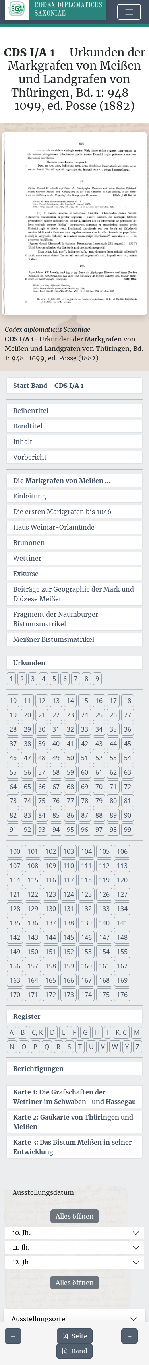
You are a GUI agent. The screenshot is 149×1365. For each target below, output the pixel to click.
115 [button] (32, 880)
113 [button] (122, 865)
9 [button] (97, 678)
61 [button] (99, 772)
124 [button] (68, 894)
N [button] (12, 1046)
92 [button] (27, 829)
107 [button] (15, 865)
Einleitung (29, 496)
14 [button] (70, 700)
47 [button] (27, 758)
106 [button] (122, 851)
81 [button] (127, 800)
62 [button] (113, 772)
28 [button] (13, 729)
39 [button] (41, 743)
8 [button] (86, 678)
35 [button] (113, 729)
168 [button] (104, 980)
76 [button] (56, 800)
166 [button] (68, 980)
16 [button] (99, 700)
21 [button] (41, 715)
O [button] (23, 1046)
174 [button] (86, 994)
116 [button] (50, 880)
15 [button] (84, 700)
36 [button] (127, 729)
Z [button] (137, 1046)
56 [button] (27, 772)
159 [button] (68, 966)
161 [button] (104, 966)
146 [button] (86, 937)
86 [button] (70, 815)
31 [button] (56, 729)
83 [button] (27, 815)
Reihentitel (30, 411)
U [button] (91, 1046)
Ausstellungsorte (38, 1319)
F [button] (74, 1032)
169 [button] (122, 980)
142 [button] (15, 937)
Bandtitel (28, 426)
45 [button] (127, 743)
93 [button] (41, 829)
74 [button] (27, 800)
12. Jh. (21, 1262)
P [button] (35, 1046)
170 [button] (15, 994)
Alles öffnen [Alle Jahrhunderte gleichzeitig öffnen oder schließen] (75, 1216)
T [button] (80, 1046)
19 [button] (13, 715)
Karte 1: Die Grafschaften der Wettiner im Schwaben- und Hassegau (74, 1097)
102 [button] (50, 851)
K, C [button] (121, 1032)
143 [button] (32, 937)
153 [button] (86, 951)
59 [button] (70, 772)
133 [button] (104, 908)
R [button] (58, 1046)
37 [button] (13, 743)
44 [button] (113, 743)
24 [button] (84, 715)
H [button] (97, 1032)
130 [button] (50, 908)
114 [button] (15, 880)
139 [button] (86, 923)
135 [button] (15, 923)
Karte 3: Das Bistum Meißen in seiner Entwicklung (72, 1147)
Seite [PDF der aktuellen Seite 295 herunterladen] (74, 1336)
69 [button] (84, 786)
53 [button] (113, 758)
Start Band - (48, 385)
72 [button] (127, 786)
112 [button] (104, 865)
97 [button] (99, 829)
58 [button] (56, 772)
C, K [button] (37, 1032)
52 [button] (99, 758)
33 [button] (84, 729)
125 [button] (86, 894)
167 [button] (86, 980)
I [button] (107, 1032)
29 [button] (27, 729)
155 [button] (122, 951)
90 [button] (127, 815)
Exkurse (26, 574)
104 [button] (86, 851)
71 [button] (113, 786)
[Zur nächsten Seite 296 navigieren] (129, 1336)
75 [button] (41, 800)
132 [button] (86, 908)
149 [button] (15, 951)
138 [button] (68, 923)
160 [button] (86, 966)
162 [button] (122, 966)
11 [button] (27, 700)
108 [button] (32, 865)
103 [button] (68, 851)
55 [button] (13, 772)
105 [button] (104, 851)
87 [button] (84, 815)
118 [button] (86, 880)
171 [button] (32, 994)
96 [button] (84, 829)
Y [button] (127, 1046)
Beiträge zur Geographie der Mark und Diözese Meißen (73, 594)
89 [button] (113, 815)
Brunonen (29, 543)
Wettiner (27, 558)
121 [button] (15, 894)
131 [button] (68, 908)
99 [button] (127, 829)
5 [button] (54, 678)
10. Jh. (21, 1232)
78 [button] (84, 800)
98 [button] (113, 829)
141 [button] (122, 923)
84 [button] (41, 815)
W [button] (115, 1046)
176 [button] (122, 994)
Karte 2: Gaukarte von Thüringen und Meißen (73, 1122)
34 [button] (99, 729)
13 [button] (56, 700)
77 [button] (70, 800)
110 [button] (68, 865)
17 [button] (113, 700)
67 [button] (56, 786)
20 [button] (27, 715)
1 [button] (11, 678)
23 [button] (70, 715)
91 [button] (13, 829)
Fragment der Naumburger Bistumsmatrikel (55, 619)
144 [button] (50, 937)
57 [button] (41, 772)
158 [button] (50, 966)
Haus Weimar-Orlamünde (54, 527)
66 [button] (41, 786)
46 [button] (13, 758)
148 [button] (122, 937)
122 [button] (32, 894)
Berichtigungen (38, 1069)
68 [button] (70, 786)
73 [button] (13, 800)
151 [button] (50, 951)
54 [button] (127, 758)
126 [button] (104, 894)
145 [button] (68, 937)
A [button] (12, 1032)
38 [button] (27, 743)
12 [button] (41, 700)
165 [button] (50, 980)
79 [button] (99, 800)
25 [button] (99, 715)
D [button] (52, 1032)
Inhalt (23, 442)
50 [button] (70, 758)
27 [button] (127, 715)
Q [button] (47, 1046)
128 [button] (15, 908)
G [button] (85, 1032)
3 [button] (33, 678)
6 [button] (65, 678)
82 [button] (13, 815)
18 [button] (127, 700)
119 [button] (104, 880)
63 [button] (127, 772)
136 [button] (32, 923)
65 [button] (27, 786)
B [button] (23, 1032)
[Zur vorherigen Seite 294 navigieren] (13, 1336)
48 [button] (41, 758)
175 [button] (104, 994)
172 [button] (50, 994)
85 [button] (56, 815)
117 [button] (68, 880)
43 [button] (99, 743)
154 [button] (104, 951)
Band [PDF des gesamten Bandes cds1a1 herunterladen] (74, 1351)
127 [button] (122, 894)
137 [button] (50, 923)
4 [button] (43, 678)
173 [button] (68, 994)
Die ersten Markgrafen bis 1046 (62, 512)
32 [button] (70, 729)
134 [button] (122, 908)
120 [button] (122, 880)
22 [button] (56, 715)
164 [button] (32, 980)
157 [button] (32, 966)
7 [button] (75, 678)
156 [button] (15, 966)
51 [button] (84, 758)
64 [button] (13, 786)
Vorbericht (30, 457)
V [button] (103, 1046)
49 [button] (56, 758)
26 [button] (113, 715)
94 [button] (56, 829)
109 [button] (50, 865)
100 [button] (15, 851)
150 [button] (32, 951)
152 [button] (68, 951)
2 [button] (22, 678)
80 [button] (113, 800)
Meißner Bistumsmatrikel (53, 639)
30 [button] (41, 729)
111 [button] (86, 865)
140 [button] (104, 923)
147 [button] (104, 937)
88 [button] (99, 815)
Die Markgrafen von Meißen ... (62, 481)
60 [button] (84, 772)
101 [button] (32, 851)
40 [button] (56, 743)
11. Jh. (20, 1247)
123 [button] (50, 894)
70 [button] (99, 786)
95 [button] (70, 829)
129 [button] (32, 908)
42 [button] (84, 743)
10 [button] (13, 700)
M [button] (136, 1032)
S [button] (69, 1046)
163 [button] (15, 980)
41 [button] (70, 743)
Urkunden (29, 663)
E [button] (64, 1032)
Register (27, 1016)
